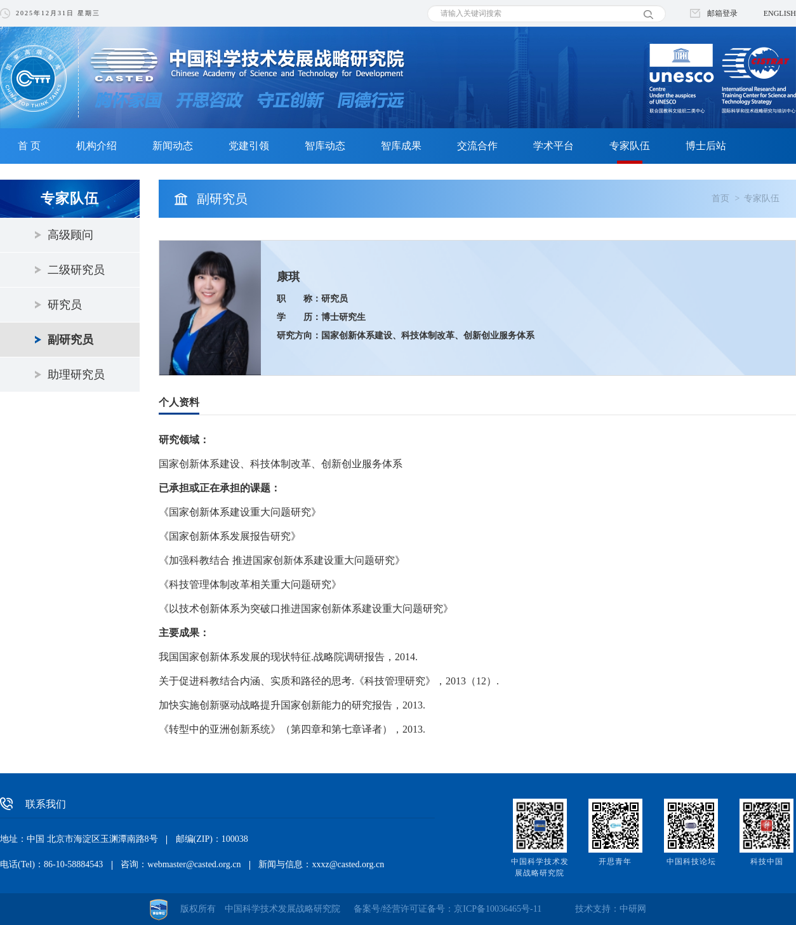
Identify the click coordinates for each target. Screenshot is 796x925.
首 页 (29, 145)
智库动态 (325, 145)
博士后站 (706, 145)
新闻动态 (172, 145)
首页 (720, 198)
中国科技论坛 (691, 861)
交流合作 (477, 145)
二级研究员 (76, 269)
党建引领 (249, 145)
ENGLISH (780, 13)
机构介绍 (96, 145)
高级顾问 (70, 235)
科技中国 (766, 861)
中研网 (633, 909)
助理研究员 (76, 374)
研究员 (65, 304)
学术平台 (553, 145)
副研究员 (70, 339)
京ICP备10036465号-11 (497, 909)
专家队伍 (629, 145)
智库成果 (401, 145)
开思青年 (615, 861)
